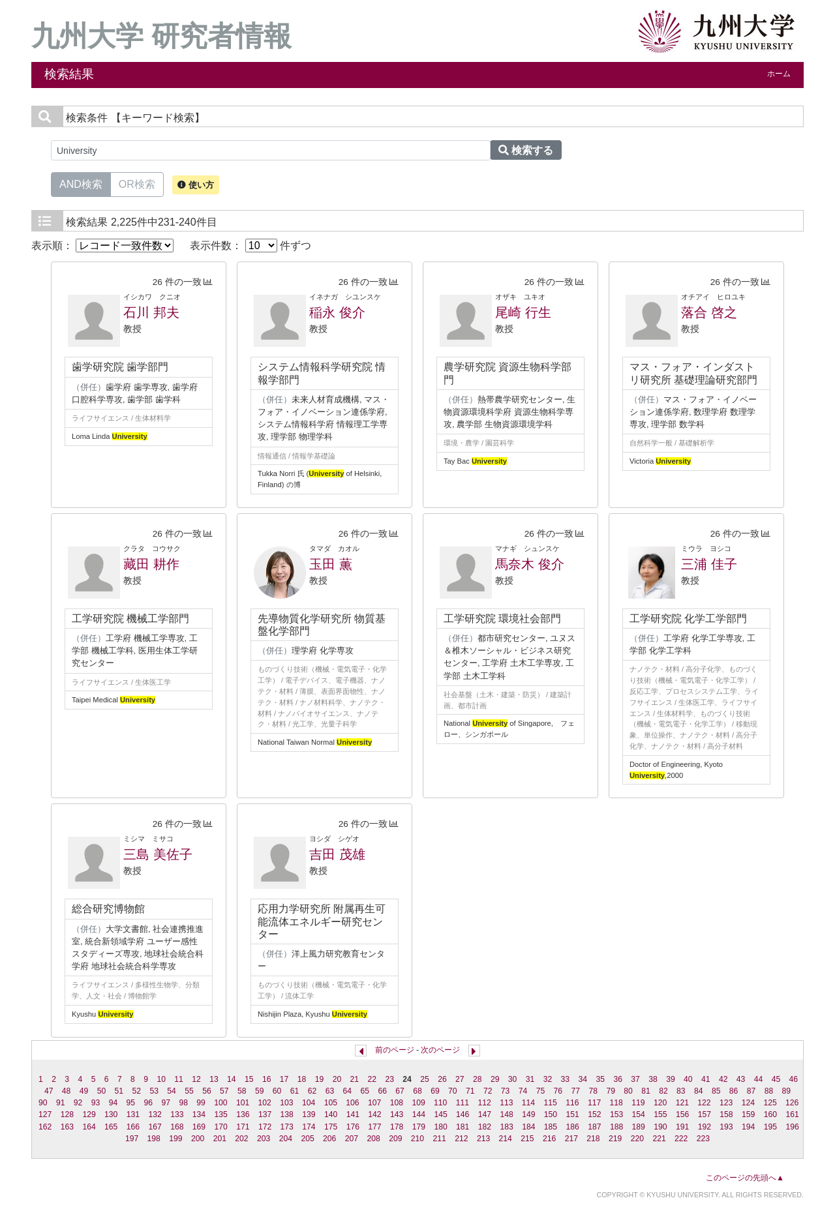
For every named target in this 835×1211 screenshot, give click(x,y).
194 (748, 1126)
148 (506, 1114)
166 (133, 1126)
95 (131, 1102)
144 (418, 1114)
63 (330, 1091)
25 (424, 1079)
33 (565, 1079)
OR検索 (137, 183)
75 (540, 1091)
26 (442, 1079)
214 (505, 1138)
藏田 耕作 (151, 564)
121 (682, 1102)
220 (637, 1138)
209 (395, 1138)
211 (439, 1138)
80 (628, 1091)
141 (352, 1114)
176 (352, 1126)
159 (748, 1114)
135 (221, 1114)
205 (307, 1138)
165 (110, 1126)
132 (154, 1114)
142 (374, 1114)
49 (84, 1091)
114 (528, 1102)
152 (594, 1114)
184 (528, 1126)
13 (214, 1079)
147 (484, 1114)
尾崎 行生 (523, 312)
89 (786, 1091)
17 (284, 1079)
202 (241, 1138)
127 (45, 1114)
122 (703, 1102)
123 (726, 1102)
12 (196, 1079)
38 (653, 1079)
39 (670, 1079)
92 (78, 1102)
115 (550, 1102)
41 (705, 1079)
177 (374, 1126)
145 (440, 1114)
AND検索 (80, 183)
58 (242, 1091)
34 (583, 1079)
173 (287, 1126)
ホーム (779, 73)
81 (645, 1091)
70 (452, 1091)
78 (593, 1091)
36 (617, 1079)
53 (154, 1091)
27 (459, 1079)
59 (259, 1091)
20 (337, 1079)
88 (769, 1091)
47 (48, 1091)
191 (682, 1126)
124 (748, 1102)
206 (329, 1138)
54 (171, 1091)
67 (399, 1091)
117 (594, 1102)
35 (600, 1079)
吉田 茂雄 (337, 854)
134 (198, 1114)
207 (351, 1138)
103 (286, 1102)
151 (572, 1114)
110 (440, 1102)
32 (548, 1079)
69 (435, 1091)
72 (488, 1091)
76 (558, 1091)
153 (616, 1114)
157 (704, 1114)
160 (770, 1114)
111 (462, 1102)
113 (506, 1102)
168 (176, 1126)
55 (189, 1091)
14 (231, 1079)
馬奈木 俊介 (529, 564)
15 (249, 1079)
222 (681, 1138)
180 (440, 1126)
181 (462, 1126)
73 (505, 1091)
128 (67, 1114)
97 (165, 1102)
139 (308, 1114)
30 (512, 1079)
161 (791, 1114)
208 (373, 1138)
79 (610, 1091)
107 (374, 1102)
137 (264, 1114)
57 (224, 1091)
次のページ (440, 1049)
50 (101, 1091)
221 (658, 1138)
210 (417, 1138)
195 (770, 1126)
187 (594, 1126)
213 (483, 1138)
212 (461, 1138)
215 (527, 1138)
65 (364, 1091)
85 (716, 1091)
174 (308, 1126)
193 (726, 1126)
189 (638, 1126)
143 (396, 1114)
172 (264, 1126)
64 (347, 1091)
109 (418, 1102)
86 (733, 1091)
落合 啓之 (709, 312)
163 (67, 1126)
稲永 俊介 (337, 312)
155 (660, 1114)
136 (242, 1114)
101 (242, 1102)
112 (484, 1102)
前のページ (394, 1049)
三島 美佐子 (157, 854)
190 (660, 1126)
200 (197, 1138)
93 (95, 1102)
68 (417, 1091)
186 (572, 1126)
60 (277, 1091)
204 (285, 1138)
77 (576, 1091)
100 (220, 1102)
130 (110, 1114)
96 (148, 1102)
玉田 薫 (330, 564)
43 (741, 1079)
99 (200, 1102)
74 (523, 1091)
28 (477, 1079)
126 (791, 1102)
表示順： (102, 245)
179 (418, 1126)
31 (530, 1079)
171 (242, 1126)
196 (791, 1126)
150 (550, 1114)
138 (287, 1114)
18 (302, 1079)
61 (294, 1091)
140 (330, 1114)
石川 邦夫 (151, 312)
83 (681, 1091)
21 (354, 1079)
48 (66, 1091)
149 (528, 1114)
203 (263, 1138)
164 (88, 1126)
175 (330, 1126)
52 (136, 1091)
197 (131, 1138)
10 (161, 1079)
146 (462, 1114)
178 (396, 1126)
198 (153, 1138)
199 (175, 1138)
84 (698, 1091)
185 (550, 1126)
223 (703, 1138)
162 (45, 1126)
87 (751, 1091)
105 (330, 1102)
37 (635, 1079)
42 (723, 1079)
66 (382, 1091)
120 (660, 1102)
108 (396, 1102)
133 (176, 1114)
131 (133, 1114)
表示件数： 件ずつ (250, 245)
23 (389, 1079)
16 (266, 1079)
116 (572, 1102)
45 (776, 1079)
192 (704, 1126)
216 (549, 1138)
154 (638, 1114)
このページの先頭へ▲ (745, 1177)
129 (88, 1114)
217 (571, 1138)
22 (371, 1079)
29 (495, 1079)
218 (593, 1138)
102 (264, 1102)
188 (616, 1126)
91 (60, 1102)
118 (616, 1102)
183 (506, 1126)
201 (219, 1138)
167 (154, 1126)
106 (352, 1102)
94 (113, 1102)
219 (615, 1138)
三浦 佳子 (709, 564)
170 (221, 1126)
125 (769, 1102)
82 (663, 1091)
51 (119, 1091)
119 (638, 1102)
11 (178, 1079)
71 (470, 1091)
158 (726, 1114)
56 (206, 1091)
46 (793, 1079)
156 (682, 1114)
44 (758, 1079)
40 (688, 1079)
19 (319, 1079)
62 (312, 1091)
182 (484, 1126)
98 (183, 1102)
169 (198, 1126)
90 (43, 1102)
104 (308, 1102)
